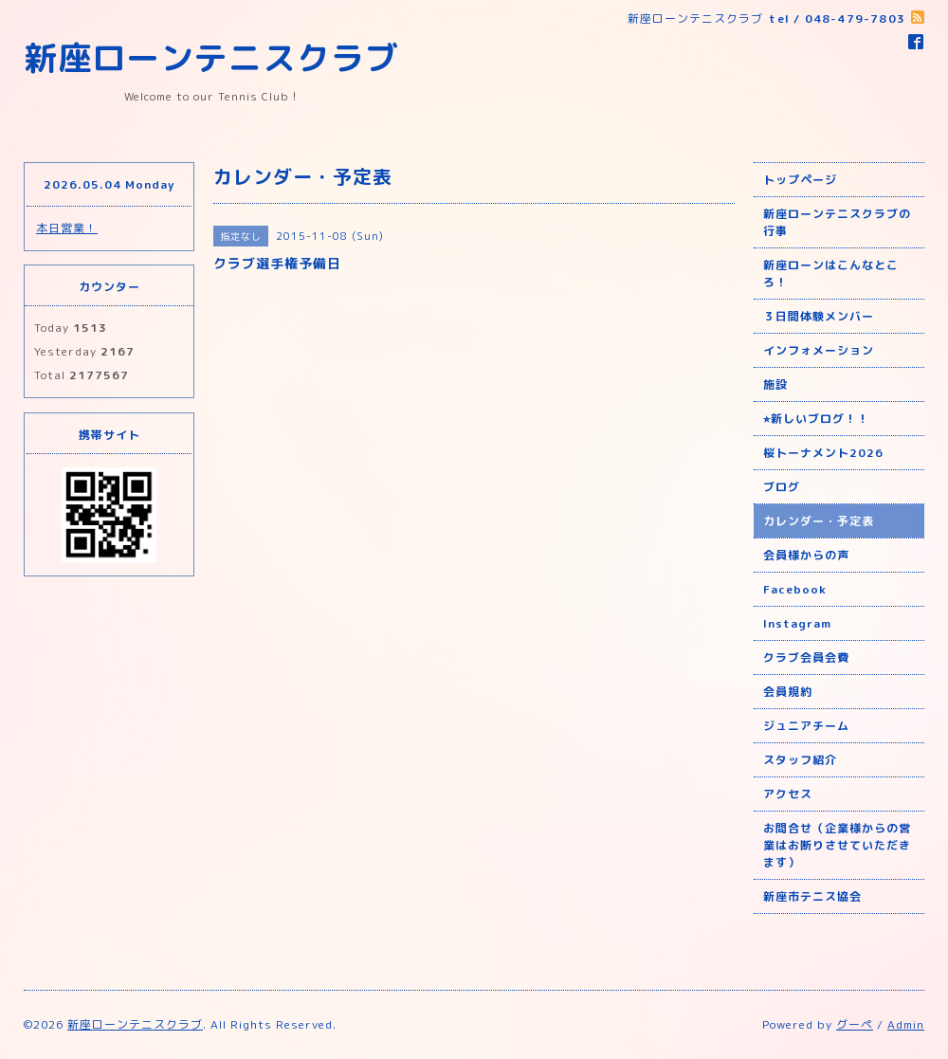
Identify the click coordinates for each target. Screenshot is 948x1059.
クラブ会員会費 (806, 657)
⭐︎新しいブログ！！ (816, 419)
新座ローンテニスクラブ (211, 57)
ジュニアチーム (806, 726)
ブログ (781, 487)
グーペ (854, 1024)
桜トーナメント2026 (823, 453)
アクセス (787, 794)
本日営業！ (67, 228)
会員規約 (787, 692)
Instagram (797, 623)
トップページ (800, 180)
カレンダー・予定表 (818, 521)
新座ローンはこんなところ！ (831, 273)
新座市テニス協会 (812, 896)
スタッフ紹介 (800, 760)
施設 (775, 384)
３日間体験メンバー (818, 316)
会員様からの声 (806, 555)
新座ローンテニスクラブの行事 (837, 222)
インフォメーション (818, 350)
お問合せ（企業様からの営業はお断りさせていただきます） (837, 845)
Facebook (795, 589)
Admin (905, 1024)
